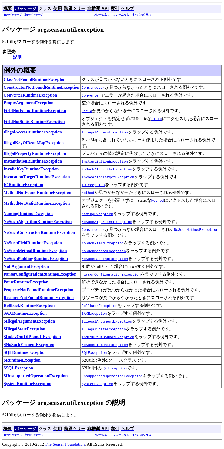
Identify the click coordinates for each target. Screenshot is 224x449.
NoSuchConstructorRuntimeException (39, 232)
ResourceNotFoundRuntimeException (39, 297)
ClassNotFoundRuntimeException (35, 79)
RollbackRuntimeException (29, 305)
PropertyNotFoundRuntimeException (38, 289)
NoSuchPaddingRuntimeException (36, 258)
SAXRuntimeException (25, 313)
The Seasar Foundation (65, 444)
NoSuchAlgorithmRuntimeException (38, 221)
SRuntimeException (22, 360)
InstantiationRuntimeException (33, 161)
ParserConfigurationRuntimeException (40, 274)
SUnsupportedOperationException (36, 375)
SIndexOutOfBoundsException (32, 336)
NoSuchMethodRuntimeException (35, 250)
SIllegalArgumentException (29, 321)
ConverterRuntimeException (30, 95)
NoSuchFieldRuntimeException (33, 243)
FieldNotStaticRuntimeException (34, 121)
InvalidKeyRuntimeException (31, 169)
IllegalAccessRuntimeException (33, 132)
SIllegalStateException (24, 329)
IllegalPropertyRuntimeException (35, 153)
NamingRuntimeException (28, 213)
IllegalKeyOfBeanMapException (34, 142)
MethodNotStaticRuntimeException (37, 203)
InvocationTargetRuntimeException (37, 176)
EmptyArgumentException (29, 103)
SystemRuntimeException (27, 383)
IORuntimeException (23, 184)
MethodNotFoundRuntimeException (37, 192)
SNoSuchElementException (29, 344)
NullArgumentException (26, 266)
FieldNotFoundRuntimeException (35, 110)
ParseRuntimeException (26, 282)
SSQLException (18, 368)
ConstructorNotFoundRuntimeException (41, 87)
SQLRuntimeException (25, 352)
